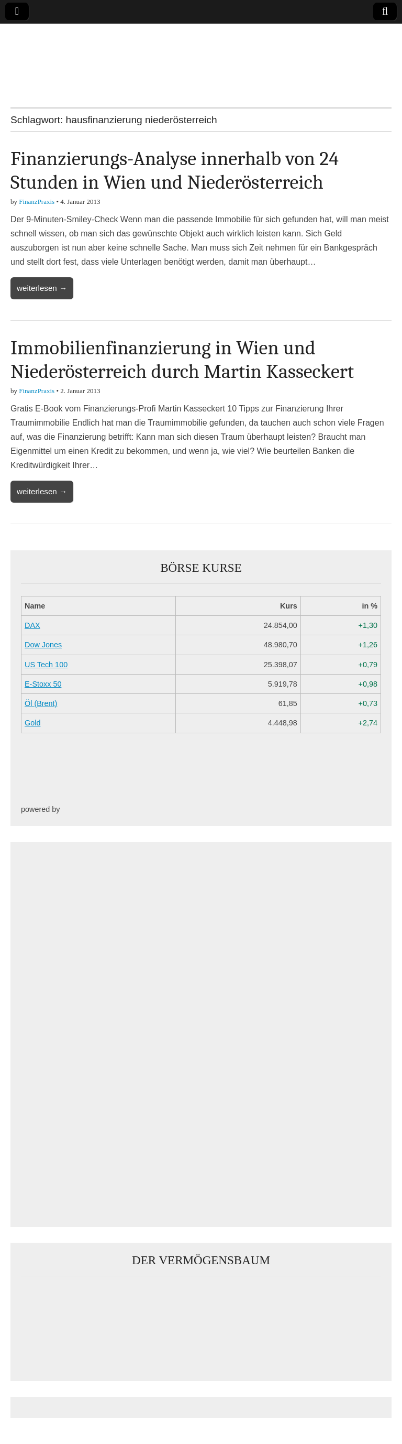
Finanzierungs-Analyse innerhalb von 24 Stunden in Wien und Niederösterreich (174, 170)
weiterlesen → (42, 288)
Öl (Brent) (41, 703)
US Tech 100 (46, 664)
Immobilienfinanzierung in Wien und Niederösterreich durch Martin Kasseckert (182, 360)
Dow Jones (43, 644)
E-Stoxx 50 (43, 684)
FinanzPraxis (36, 201)
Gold (32, 723)
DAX (32, 625)
